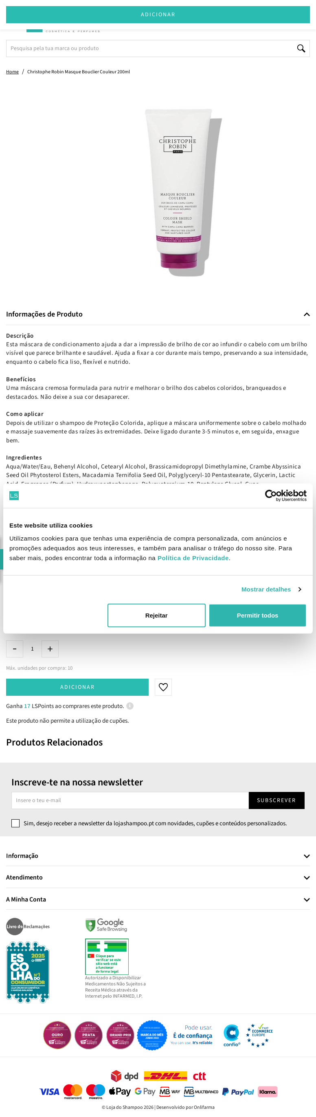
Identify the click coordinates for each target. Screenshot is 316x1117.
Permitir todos (258, 614)
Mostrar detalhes (266, 589)
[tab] (158, 314)
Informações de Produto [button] (44, 314)
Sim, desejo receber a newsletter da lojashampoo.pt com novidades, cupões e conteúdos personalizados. (155, 823)
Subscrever (276, 800)
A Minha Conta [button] (26, 900)
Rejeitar (156, 614)
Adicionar (77, 687)
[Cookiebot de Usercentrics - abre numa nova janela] (271, 496)
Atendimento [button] (24, 878)
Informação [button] (22, 856)
